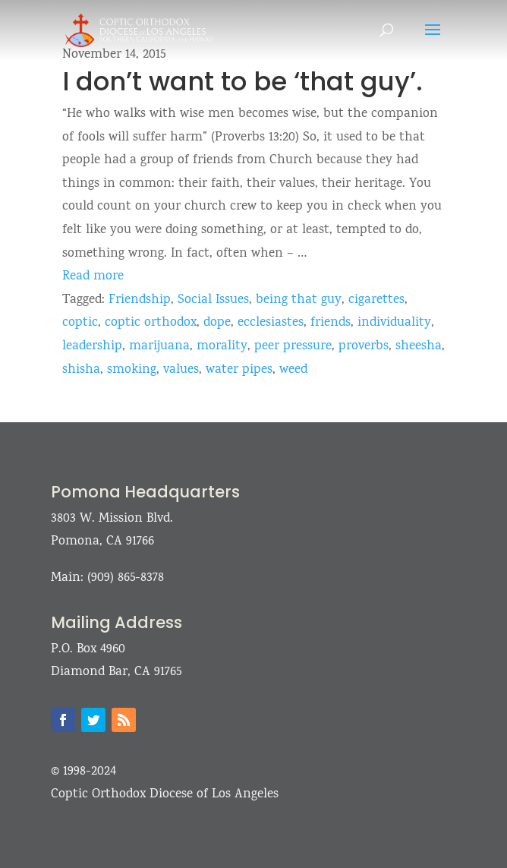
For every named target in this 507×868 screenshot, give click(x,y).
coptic (80, 323)
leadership (92, 346)
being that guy (299, 300)
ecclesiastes (271, 323)
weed (293, 370)
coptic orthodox (151, 323)
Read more (93, 276)
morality (222, 346)
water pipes (239, 370)
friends (330, 323)
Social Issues (213, 300)
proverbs (364, 346)
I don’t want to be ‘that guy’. (242, 81)
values (181, 370)
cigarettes (376, 300)
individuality (394, 323)
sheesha (418, 346)
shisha (81, 370)
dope (217, 323)
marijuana (159, 346)
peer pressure (293, 346)
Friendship (140, 300)
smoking (131, 370)
